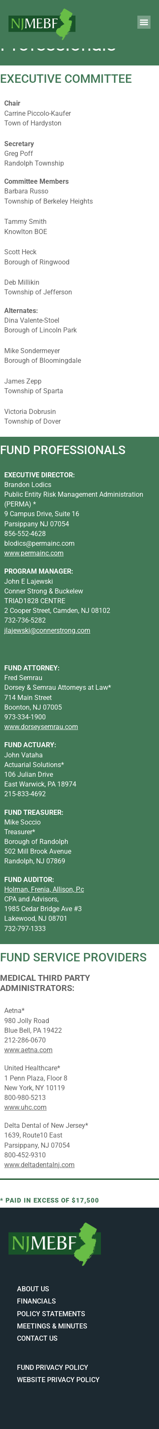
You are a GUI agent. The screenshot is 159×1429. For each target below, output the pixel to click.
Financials (36, 1301)
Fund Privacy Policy (52, 1368)
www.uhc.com (25, 1107)
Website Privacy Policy (58, 1380)
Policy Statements (51, 1314)
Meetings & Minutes (52, 1326)
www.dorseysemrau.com (41, 727)
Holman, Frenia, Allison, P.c (44, 889)
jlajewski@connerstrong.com (47, 630)
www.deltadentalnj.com (39, 1165)
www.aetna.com (28, 1050)
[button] (144, 22)
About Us (33, 1289)
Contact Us (37, 1338)
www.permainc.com (34, 553)
